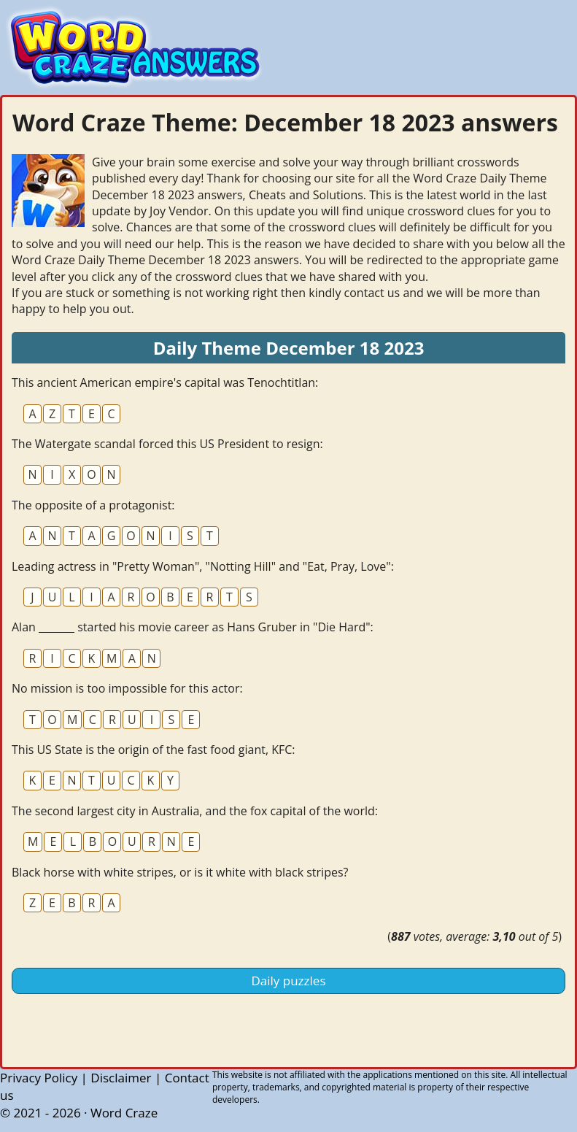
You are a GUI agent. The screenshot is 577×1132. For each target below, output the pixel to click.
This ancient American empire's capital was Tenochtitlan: (165, 382)
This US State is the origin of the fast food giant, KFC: (153, 750)
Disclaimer (120, 1077)
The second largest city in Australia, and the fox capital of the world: (195, 811)
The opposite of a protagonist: (93, 505)
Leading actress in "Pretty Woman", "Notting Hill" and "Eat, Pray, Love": (203, 566)
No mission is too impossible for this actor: (127, 688)
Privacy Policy (38, 1077)
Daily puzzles (289, 980)
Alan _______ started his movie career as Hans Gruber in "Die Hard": (192, 627)
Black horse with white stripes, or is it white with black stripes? (180, 872)
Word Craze (124, 1112)
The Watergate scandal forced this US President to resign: (167, 444)
